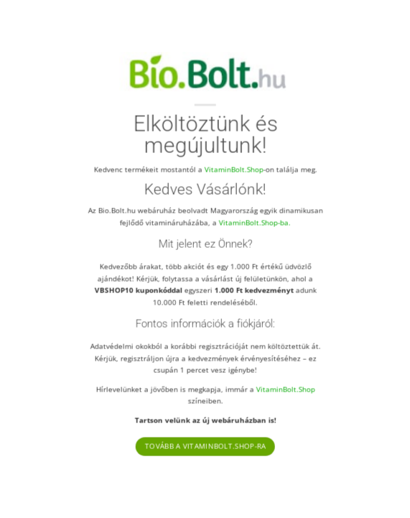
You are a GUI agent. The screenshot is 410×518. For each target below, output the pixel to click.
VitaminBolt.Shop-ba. (255, 222)
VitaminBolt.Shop (233, 169)
